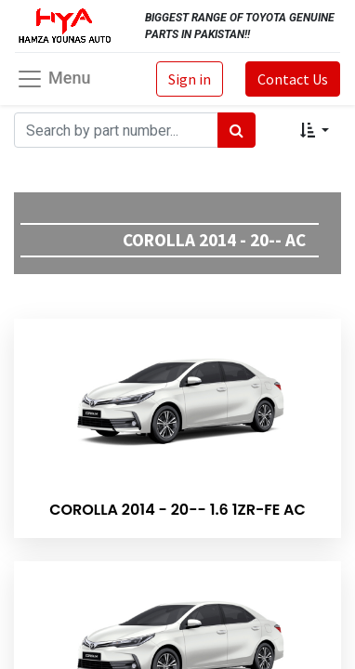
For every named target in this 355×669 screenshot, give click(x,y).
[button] (314, 130)
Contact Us (292, 79)
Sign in (189, 79)
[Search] (236, 130)
